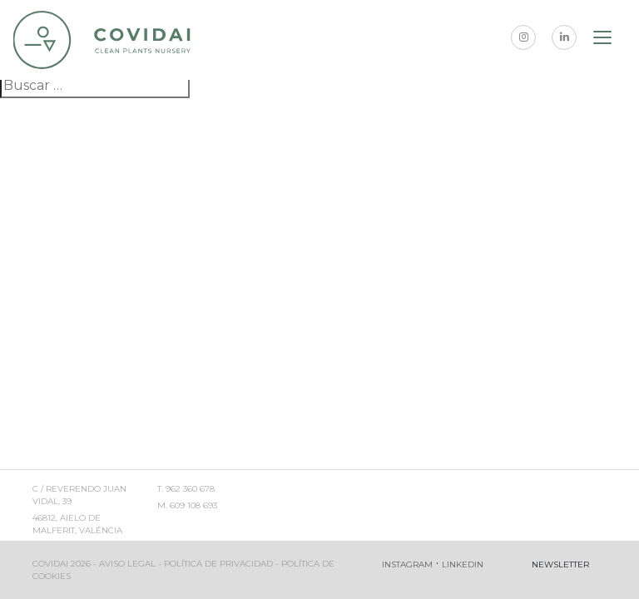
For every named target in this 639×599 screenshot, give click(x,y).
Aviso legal (127, 563)
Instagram (407, 564)
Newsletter (560, 564)
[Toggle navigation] (603, 39)
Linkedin (462, 564)
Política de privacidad (218, 563)
